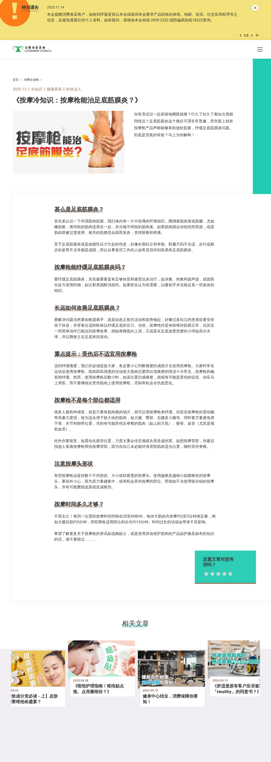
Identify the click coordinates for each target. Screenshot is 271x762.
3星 (229, 575)
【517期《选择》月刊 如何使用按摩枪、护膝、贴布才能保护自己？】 (143, 541)
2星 (223, 575)
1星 (217, 575)
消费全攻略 (31, 82)
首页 (16, 82)
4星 (235, 575)
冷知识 (36, 91)
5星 (241, 575)
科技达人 (73, 91)
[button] (240, 37)
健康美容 (54, 91)
